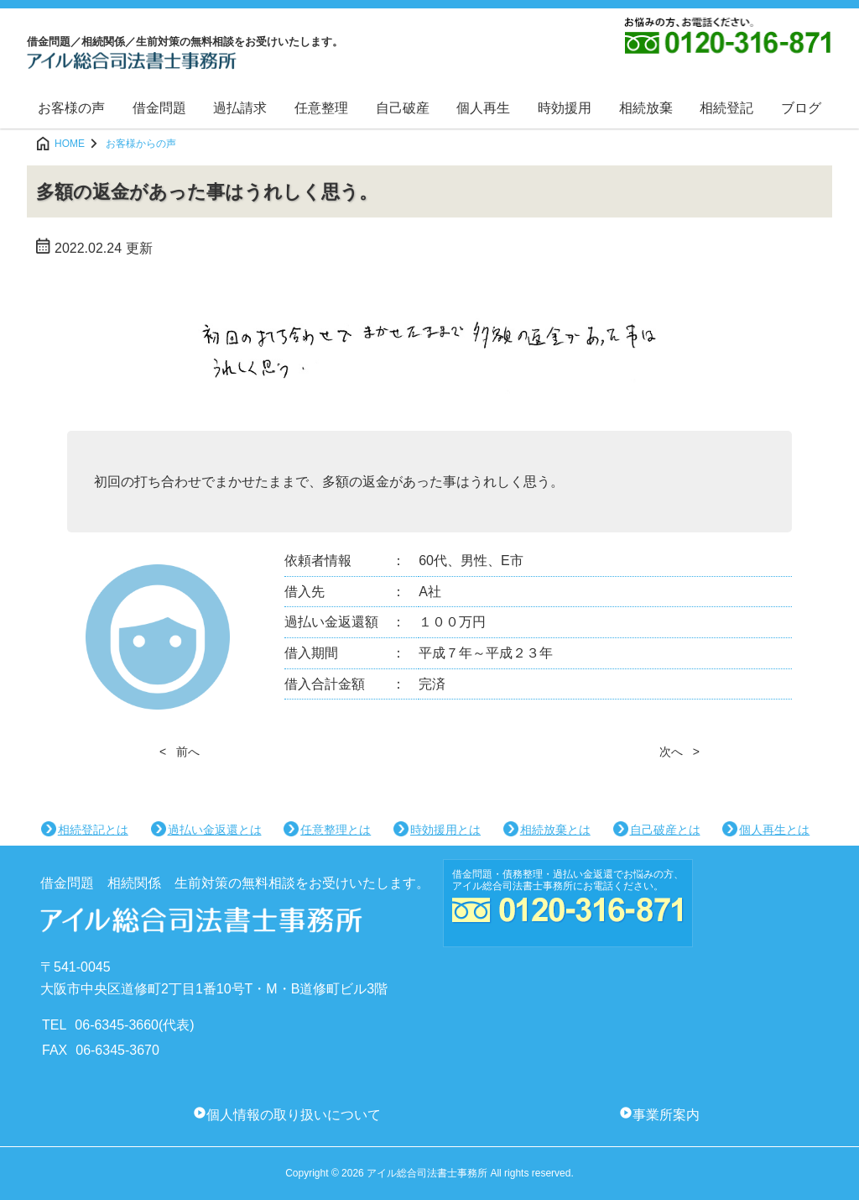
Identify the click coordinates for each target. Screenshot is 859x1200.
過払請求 (240, 108)
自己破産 (403, 108)
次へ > (679, 751)
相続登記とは (93, 829)
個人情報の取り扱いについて (293, 1115)
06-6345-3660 (117, 1025)
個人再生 (483, 108)
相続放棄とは (555, 829)
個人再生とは (774, 829)
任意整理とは (335, 829)
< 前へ (179, 751)
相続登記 (726, 108)
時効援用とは (445, 829)
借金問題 (159, 108)
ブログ (801, 108)
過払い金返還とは (215, 829)
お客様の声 (71, 108)
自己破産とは (665, 829)
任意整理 (321, 108)
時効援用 (564, 108)
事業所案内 (666, 1115)
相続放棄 (646, 108)
